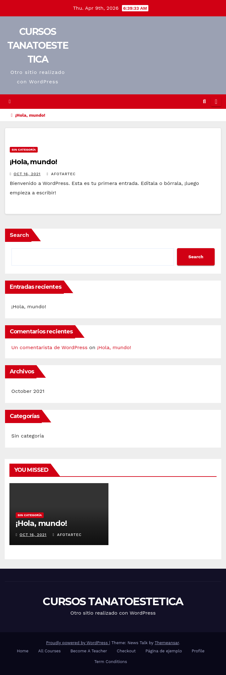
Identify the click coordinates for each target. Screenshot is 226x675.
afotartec (61, 174)
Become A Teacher (88, 651)
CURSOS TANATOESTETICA (37, 45)
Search (19, 235)
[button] (204, 101)
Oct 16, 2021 (27, 174)
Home (22, 651)
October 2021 (27, 391)
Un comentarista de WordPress (49, 347)
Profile (198, 651)
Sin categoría (24, 149)
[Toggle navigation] (216, 101)
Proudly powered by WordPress (77, 642)
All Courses (49, 651)
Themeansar (167, 642)
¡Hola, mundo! (33, 162)
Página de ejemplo (164, 651)
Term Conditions (110, 661)
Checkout (126, 651)
